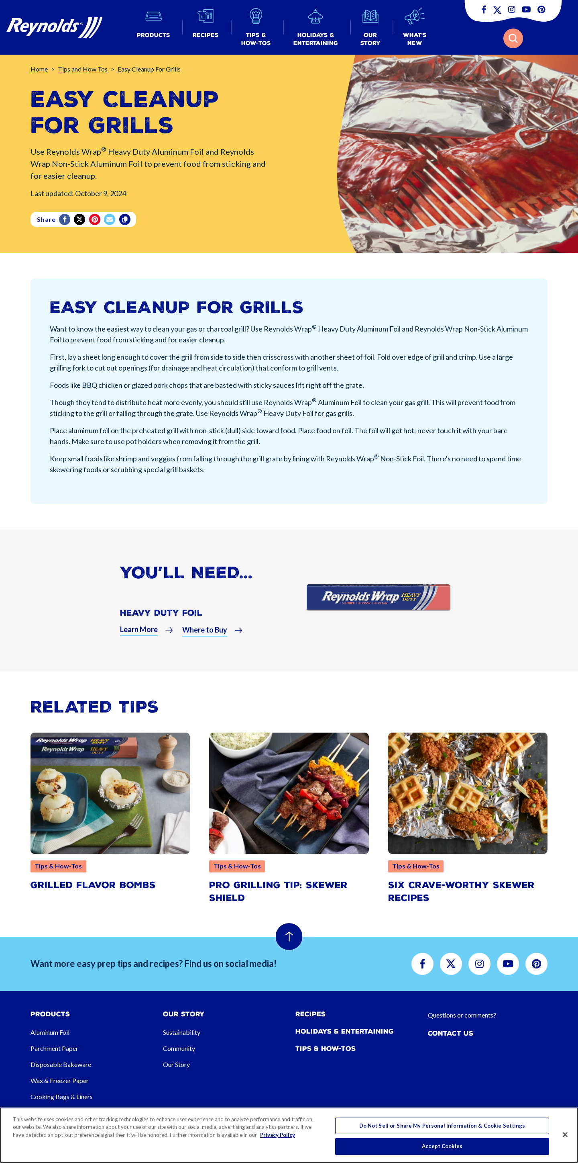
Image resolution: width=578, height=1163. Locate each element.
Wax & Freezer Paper (60, 1080)
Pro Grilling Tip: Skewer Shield (278, 891)
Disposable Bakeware (61, 1064)
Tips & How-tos (325, 1048)
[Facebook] (65, 219)
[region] (289, 1135)
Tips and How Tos (83, 69)
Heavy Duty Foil (161, 613)
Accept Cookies (442, 1146)
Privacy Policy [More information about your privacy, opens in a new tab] (277, 1135)
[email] (110, 219)
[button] (153, 27)
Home (39, 69)
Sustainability (181, 1032)
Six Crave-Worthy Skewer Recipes (461, 891)
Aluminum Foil (50, 1032)
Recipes (310, 1014)
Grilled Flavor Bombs (93, 885)
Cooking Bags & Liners (62, 1096)
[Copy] (125, 219)
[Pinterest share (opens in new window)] (95, 219)
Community (179, 1048)
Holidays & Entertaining (344, 1031)
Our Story (176, 1064)
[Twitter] (80, 219)
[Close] (565, 1134)
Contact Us (450, 1033)
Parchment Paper (54, 1048)
